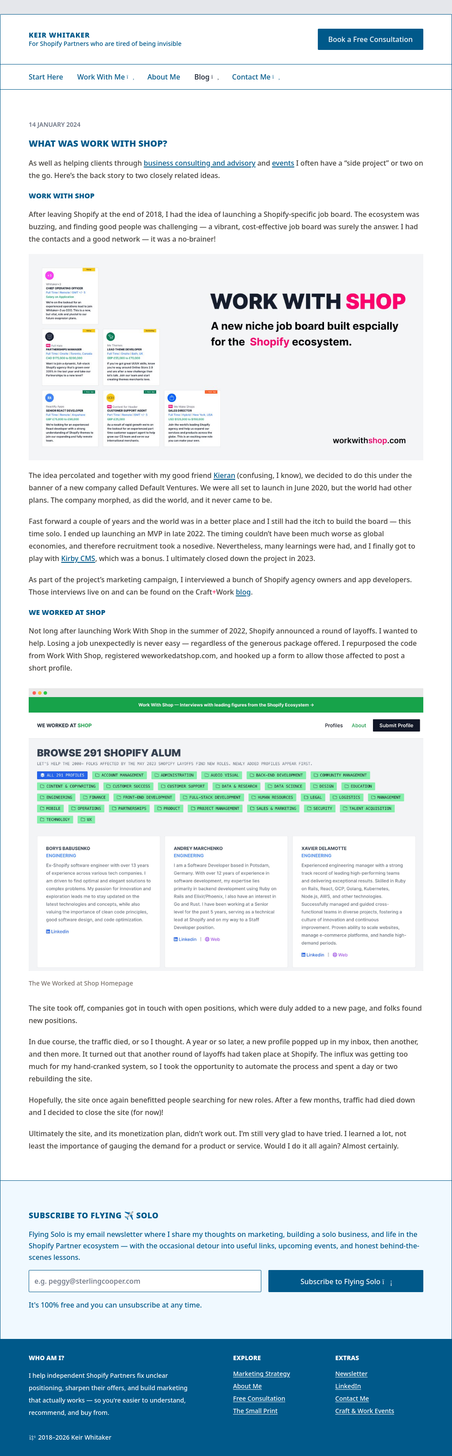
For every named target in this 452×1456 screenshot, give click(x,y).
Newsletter (351, 1373)
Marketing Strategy (261, 1373)
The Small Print (255, 1411)
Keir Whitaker (59, 35)
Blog (206, 77)
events (283, 163)
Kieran (224, 475)
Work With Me (105, 77)
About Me (163, 77)
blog (243, 592)
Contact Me (255, 77)
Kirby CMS (78, 558)
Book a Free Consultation (370, 39)
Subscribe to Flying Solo (346, 1281)
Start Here (46, 77)
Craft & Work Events (365, 1411)
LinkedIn (348, 1386)
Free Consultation (259, 1398)
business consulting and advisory (200, 163)
